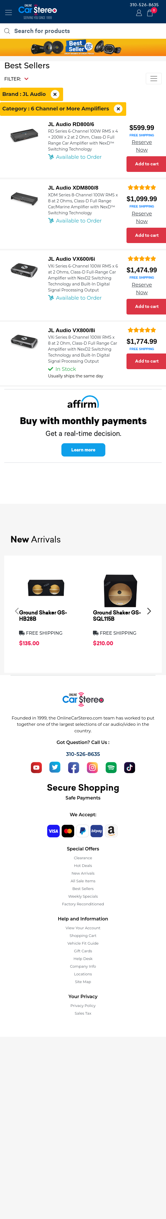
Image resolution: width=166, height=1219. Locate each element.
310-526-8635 (144, 5)
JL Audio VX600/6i (71, 259)
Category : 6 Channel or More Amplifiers (63, 109)
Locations (83, 974)
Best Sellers (83, 888)
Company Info (83, 966)
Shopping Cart (83, 935)
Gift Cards (83, 951)
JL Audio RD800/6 (71, 124)
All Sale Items (82, 881)
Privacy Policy (83, 1005)
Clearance (83, 858)
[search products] (84, 31)
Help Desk (83, 958)
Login (138, 13)
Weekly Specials (83, 896)
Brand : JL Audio (31, 94)
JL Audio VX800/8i (71, 330)
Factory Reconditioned (83, 904)
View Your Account (83, 928)
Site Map (83, 981)
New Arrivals (83, 873)
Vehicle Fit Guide (83, 943)
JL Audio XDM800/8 (73, 188)
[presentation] (17, 611)
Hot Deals (83, 865)
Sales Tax (83, 1013)
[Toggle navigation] (8, 12)
